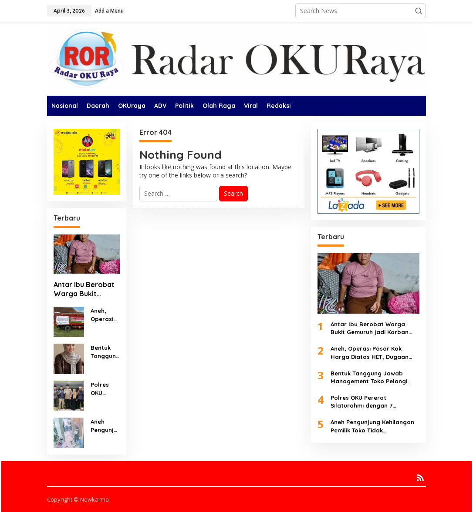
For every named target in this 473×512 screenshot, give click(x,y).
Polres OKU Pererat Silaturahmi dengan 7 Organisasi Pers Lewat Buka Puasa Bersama (105, 388)
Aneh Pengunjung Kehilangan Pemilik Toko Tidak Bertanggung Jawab (105, 425)
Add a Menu (109, 10)
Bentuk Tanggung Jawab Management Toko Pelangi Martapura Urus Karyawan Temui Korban (105, 351)
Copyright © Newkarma (78, 499)
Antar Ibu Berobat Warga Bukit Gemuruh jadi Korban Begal (84, 289)
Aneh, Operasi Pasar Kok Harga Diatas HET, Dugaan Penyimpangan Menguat (105, 314)
